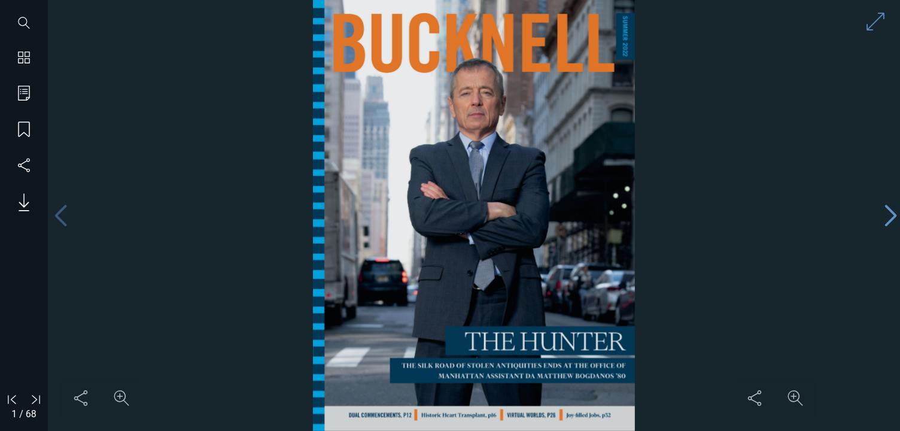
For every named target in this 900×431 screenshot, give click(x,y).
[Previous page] (60, 215)
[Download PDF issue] (19, 202)
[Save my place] (24, 130)
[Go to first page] (12, 399)
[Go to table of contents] (24, 95)
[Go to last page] (35, 399)
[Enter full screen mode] (875, 21)
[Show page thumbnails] (24, 59)
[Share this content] (80, 398)
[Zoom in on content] (121, 398)
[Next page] (890, 215)
